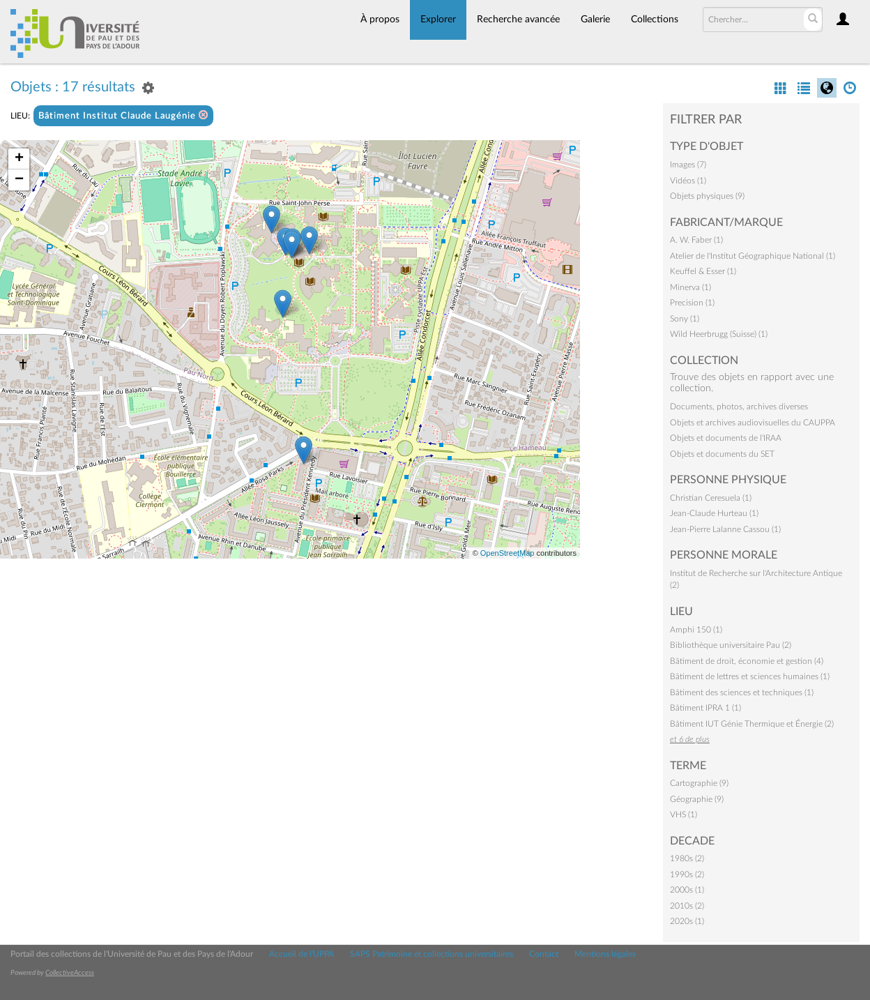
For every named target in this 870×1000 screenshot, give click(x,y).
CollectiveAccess (69, 972)
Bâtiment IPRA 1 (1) (705, 708)
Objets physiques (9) (707, 196)
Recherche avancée (518, 19)
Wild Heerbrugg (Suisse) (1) (719, 334)
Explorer (438, 19)
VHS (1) (683, 814)
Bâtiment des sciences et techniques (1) (742, 692)
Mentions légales (605, 954)
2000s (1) (687, 890)
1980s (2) (687, 858)
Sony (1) (684, 319)
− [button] (19, 179)
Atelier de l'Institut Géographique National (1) (752, 256)
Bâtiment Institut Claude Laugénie (123, 115)
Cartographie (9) (699, 783)
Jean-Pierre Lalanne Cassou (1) (725, 529)
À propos (379, 19)
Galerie (595, 19)
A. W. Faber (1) (696, 240)
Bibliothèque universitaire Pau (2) (730, 645)
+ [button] (19, 159)
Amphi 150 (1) (696, 630)
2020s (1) (687, 921)
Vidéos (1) (688, 180)
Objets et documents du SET (722, 454)
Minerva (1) (690, 287)
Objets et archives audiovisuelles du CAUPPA (752, 422)
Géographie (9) (697, 799)
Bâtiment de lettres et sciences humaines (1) (750, 676)
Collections (654, 19)
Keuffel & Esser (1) (703, 271)
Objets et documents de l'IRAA (725, 438)
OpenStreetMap (507, 553)
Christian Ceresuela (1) (710, 498)
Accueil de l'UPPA (301, 954)
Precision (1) (692, 302)
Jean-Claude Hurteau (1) (714, 513)
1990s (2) (687, 874)
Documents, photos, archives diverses (739, 406)
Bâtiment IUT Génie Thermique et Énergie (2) (752, 724)
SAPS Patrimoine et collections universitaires (431, 954)
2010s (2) (687, 906)
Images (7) (688, 164)
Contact (543, 954)
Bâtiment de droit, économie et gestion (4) (746, 661)
